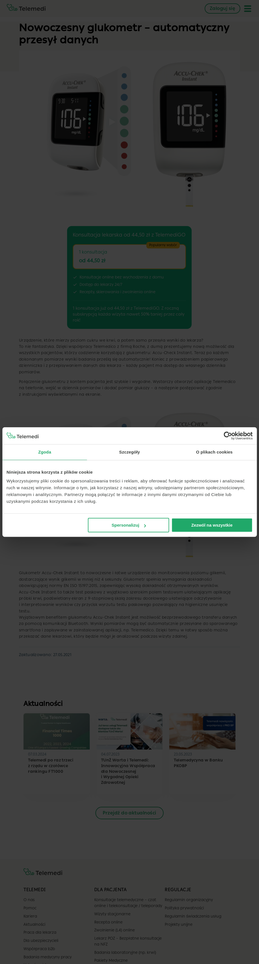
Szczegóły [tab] (129, 452)
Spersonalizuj (129, 525)
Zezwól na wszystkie (212, 525)
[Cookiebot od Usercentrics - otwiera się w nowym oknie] (227, 435)
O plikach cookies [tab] (214, 452)
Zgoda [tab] (44, 452)
